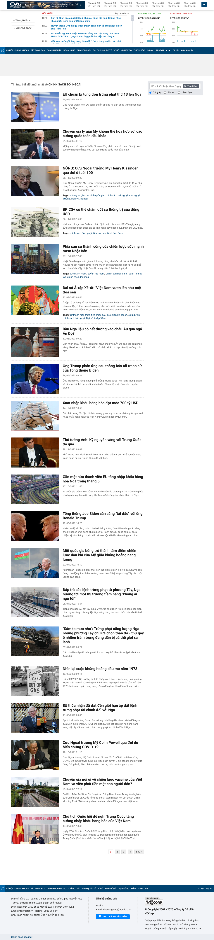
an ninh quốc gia (95, 195)
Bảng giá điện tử (21, 20)
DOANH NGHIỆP (54, 50)
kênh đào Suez (115, 233)
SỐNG (150, 50)
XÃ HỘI (9, 50)
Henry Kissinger (79, 198)
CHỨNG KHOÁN (22, 50)
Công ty (157, 92)
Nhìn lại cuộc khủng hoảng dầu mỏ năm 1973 (100, 668)
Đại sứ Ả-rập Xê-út (96, 318)
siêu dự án (134, 315)
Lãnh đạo (187, 92)
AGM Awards (187, 50)
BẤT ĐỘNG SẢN (38, 50)
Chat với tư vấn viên (113, 917)
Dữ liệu (176, 50)
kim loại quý (99, 233)
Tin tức (171, 92)
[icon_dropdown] (204, 4)
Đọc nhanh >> (122, 13)
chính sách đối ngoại (117, 195)
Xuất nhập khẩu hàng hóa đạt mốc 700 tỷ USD (101, 403)
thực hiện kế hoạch (117, 315)
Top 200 (209, 889)
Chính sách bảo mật (21, 937)
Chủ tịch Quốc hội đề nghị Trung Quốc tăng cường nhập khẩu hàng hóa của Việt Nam (98, 818)
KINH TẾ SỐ (126, 50)
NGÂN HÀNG (69, 50)
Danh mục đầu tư (21, 28)
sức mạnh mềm (78, 273)
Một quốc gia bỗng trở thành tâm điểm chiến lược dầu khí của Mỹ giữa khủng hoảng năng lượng (99, 555)
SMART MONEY (84, 50)
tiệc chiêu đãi (98, 315)
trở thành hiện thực (80, 315)
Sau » (139, 851)
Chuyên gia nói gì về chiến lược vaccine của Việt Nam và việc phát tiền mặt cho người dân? (102, 781)
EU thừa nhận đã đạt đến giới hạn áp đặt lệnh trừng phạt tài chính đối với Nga (100, 707)
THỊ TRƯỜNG (139, 50)
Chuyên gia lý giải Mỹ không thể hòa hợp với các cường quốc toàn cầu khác (102, 133)
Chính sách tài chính (116, 273)
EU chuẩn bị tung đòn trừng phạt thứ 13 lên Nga (102, 94)
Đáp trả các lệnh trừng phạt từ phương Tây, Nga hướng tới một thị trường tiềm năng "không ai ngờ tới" (102, 594)
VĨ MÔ (116, 50)
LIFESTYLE (159, 50)
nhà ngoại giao (77, 195)
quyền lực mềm (96, 273)
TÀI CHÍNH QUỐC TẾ (102, 50)
